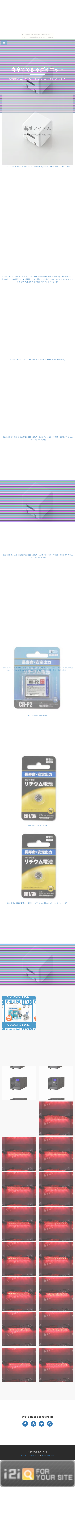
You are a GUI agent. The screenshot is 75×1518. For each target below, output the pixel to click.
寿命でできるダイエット (37, 69)
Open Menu (4, 42)
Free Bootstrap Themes (30, 1455)
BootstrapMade (48, 1455)
